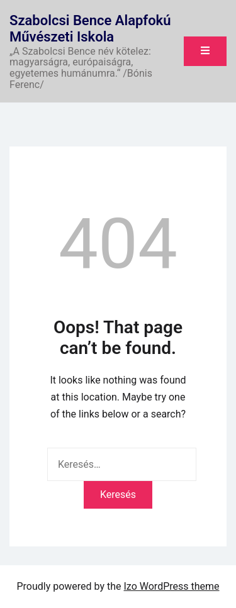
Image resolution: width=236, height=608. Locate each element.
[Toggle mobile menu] (205, 51)
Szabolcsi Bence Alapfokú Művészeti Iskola (90, 29)
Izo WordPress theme (172, 586)
